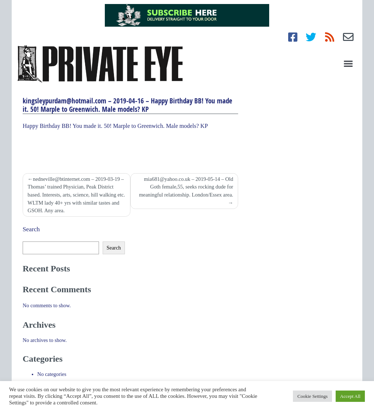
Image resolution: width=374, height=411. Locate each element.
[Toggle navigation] (348, 64)
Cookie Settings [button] (312, 396)
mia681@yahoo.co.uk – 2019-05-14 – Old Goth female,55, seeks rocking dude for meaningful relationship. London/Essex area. (186, 187)
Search (31, 229)
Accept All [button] (350, 396)
